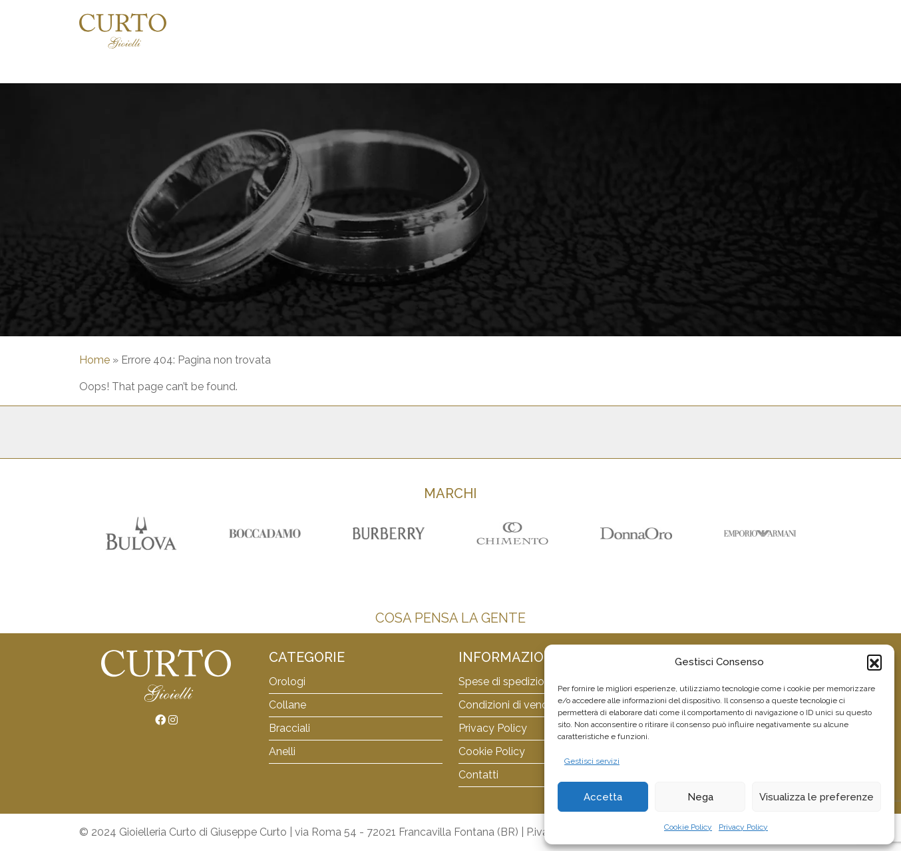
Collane (416, 31)
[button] (874, 662)
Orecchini (579, 31)
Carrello (641, 31)
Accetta (603, 797)
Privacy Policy (743, 827)
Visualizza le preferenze (816, 797)
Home (312, 31)
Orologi (360, 31)
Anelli (526, 31)
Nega (700, 797)
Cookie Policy (688, 827)
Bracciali (474, 31)
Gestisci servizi (592, 761)
